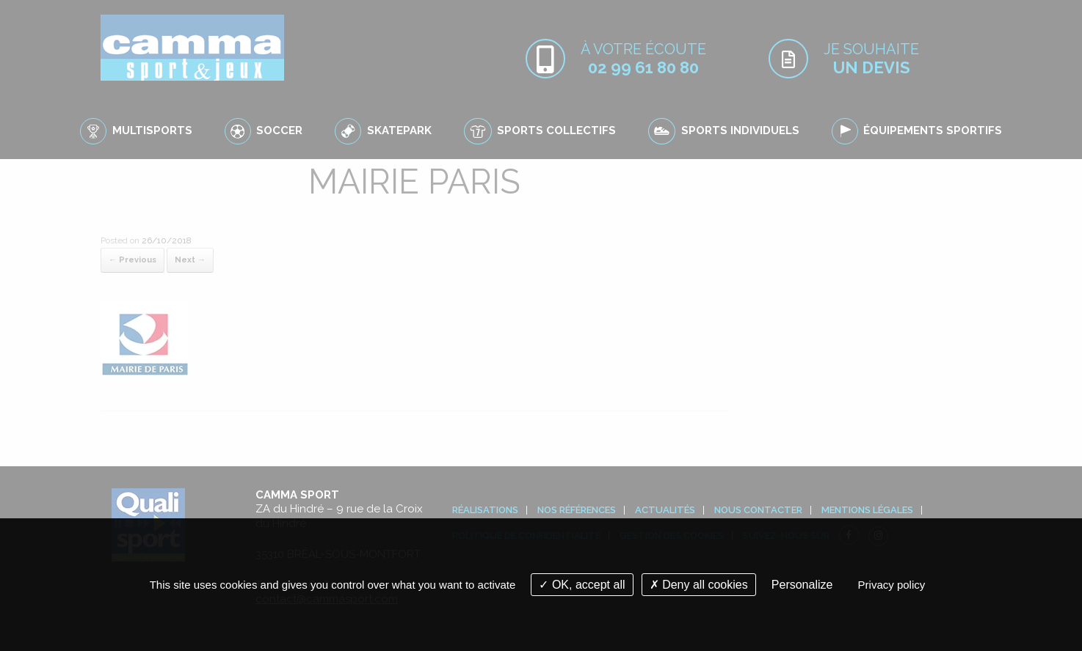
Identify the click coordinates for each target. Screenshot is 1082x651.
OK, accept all (582, 584)
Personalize (802, 584)
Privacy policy (892, 584)
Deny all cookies (699, 584)
